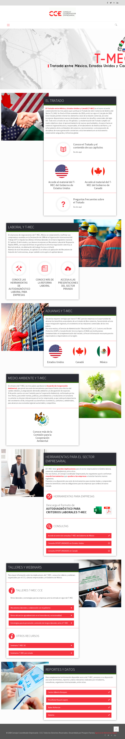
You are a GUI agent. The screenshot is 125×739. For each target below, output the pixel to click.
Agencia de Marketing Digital (106, 733)
